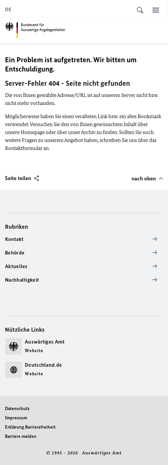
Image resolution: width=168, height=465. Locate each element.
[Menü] (155, 10)
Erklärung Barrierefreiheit (30, 427)
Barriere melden (20, 436)
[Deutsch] (8, 9)
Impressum (16, 418)
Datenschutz (17, 408)
